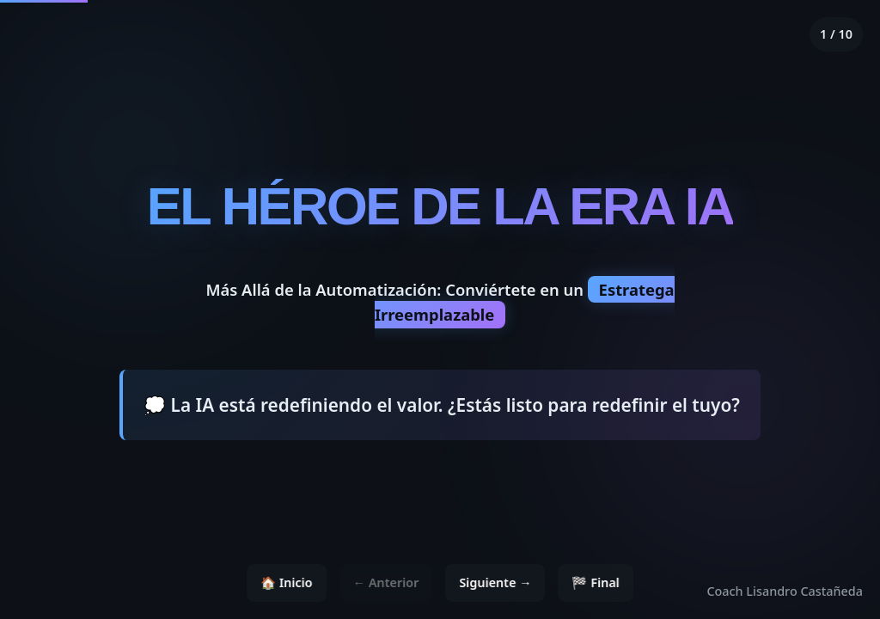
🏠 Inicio (286, 582)
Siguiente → (495, 582)
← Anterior (386, 582)
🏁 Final (596, 582)
